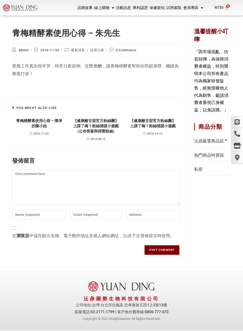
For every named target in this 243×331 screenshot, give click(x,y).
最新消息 (78, 50)
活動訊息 (123, 7)
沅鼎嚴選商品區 (209, 140)
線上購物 (104, 8)
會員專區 (193, 8)
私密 (198, 169)
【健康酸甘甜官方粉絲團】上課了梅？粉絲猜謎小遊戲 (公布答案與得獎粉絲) (96, 126)
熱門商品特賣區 (209, 155)
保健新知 (157, 7)
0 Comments (126, 50)
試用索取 (174, 7)
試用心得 (97, 50)
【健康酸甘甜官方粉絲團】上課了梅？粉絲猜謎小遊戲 (153, 123)
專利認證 (140, 7)
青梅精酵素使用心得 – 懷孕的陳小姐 (39, 123)
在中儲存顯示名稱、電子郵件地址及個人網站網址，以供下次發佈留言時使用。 (93, 235)
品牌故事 (85, 7)
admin (24, 50)
